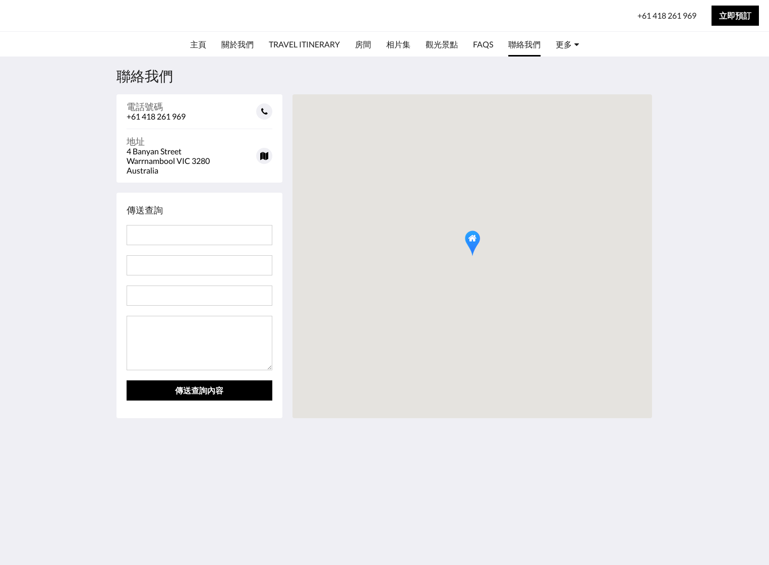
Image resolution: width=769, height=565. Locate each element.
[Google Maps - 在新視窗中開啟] (200, 152)
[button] (472, 243)
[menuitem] (198, 44)
